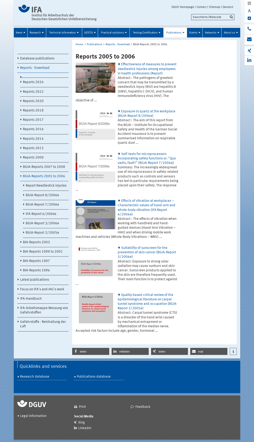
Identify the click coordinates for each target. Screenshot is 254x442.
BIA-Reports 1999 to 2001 (43, 252)
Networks (210, 32)
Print (82, 407)
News (19, 32)
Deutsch (228, 7)
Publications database (94, 377)
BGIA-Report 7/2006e (42, 204)
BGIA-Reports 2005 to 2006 (44, 176)
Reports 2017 (33, 120)
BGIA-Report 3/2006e (42, 223)
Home (79, 44)
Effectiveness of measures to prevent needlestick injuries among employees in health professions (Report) (147, 69)
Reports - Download (34, 68)
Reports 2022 (33, 92)
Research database (34, 377)
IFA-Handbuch (31, 299)
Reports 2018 (33, 110)
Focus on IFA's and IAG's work (42, 289)
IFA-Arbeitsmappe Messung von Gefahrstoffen (44, 310)
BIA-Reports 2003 (36, 242)
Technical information (62, 32)
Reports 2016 (33, 129)
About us (229, 32)
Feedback (142, 407)
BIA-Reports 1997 (36, 261)
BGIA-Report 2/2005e (42, 233)
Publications (174, 32)
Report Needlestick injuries (46, 186)
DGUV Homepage (183, 7)
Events (193, 32)
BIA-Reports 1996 (36, 270)
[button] (90, 351)
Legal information (33, 416)
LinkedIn (84, 428)
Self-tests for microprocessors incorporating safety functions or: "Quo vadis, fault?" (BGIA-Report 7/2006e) (147, 158)
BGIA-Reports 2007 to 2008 (44, 167)
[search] (212, 17)
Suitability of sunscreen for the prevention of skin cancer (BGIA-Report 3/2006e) (147, 252)
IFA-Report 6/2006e (41, 214)
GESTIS (88, 32)
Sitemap (214, 7)
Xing (81, 422)
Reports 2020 (33, 101)
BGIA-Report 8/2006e (42, 195)
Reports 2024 (33, 82)
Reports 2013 (33, 148)
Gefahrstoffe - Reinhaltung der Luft (43, 324)
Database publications (37, 58)
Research (35, 32)
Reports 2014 (33, 139)
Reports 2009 (33, 157)
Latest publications (34, 280)
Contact (201, 7)
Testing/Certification (145, 32)
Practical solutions (112, 32)
